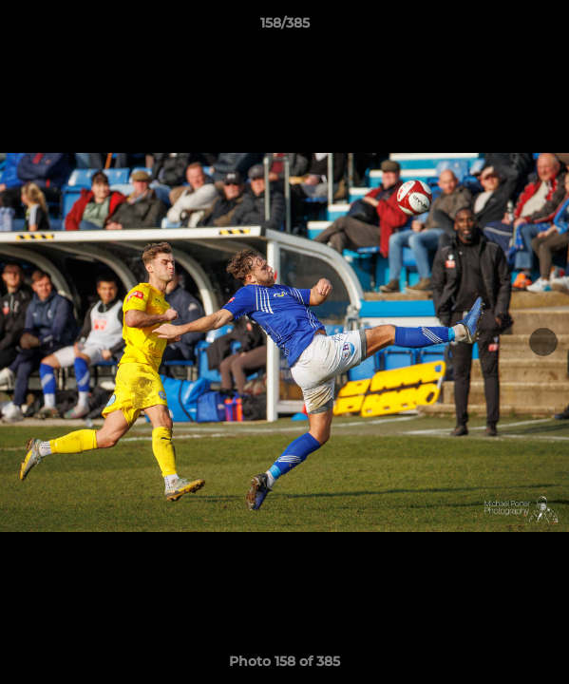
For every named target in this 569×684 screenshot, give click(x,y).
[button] (546, 27)
